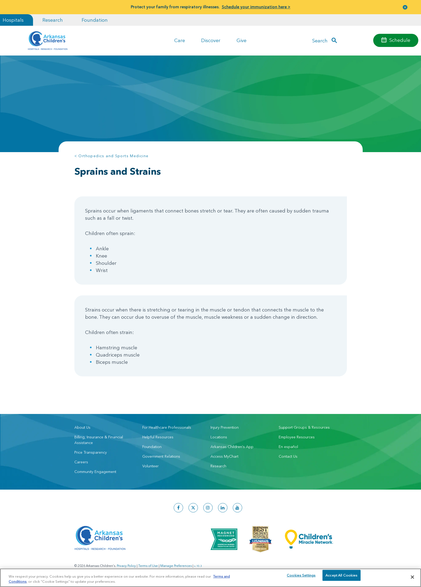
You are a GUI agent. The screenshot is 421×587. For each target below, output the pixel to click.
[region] (210, 577)
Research (52, 20)
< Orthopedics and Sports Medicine (111, 155)
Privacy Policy (126, 566)
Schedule (399, 40)
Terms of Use (148, 566)
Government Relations (161, 456)
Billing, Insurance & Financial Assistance (98, 440)
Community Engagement (95, 471)
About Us (82, 427)
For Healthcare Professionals (166, 427)
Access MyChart (224, 456)
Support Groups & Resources (304, 427)
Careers (81, 462)
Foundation (95, 20)
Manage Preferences (176, 566)
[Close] (412, 577)
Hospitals (13, 20)
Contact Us (288, 456)
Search (320, 40)
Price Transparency (90, 452)
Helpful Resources (157, 437)
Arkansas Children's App (231, 446)
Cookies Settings (301, 577)
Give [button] (241, 40)
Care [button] (179, 40)
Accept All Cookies (341, 577)
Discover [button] (210, 40)
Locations (218, 437)
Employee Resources (297, 437)
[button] (405, 7)
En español (288, 446)
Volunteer (150, 466)
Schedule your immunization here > (256, 6)
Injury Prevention (224, 427)
